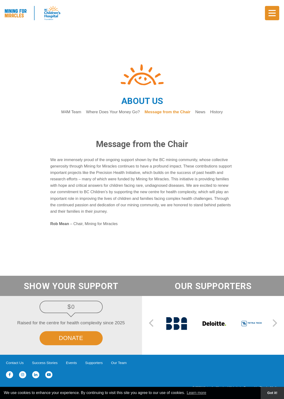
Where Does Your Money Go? (113, 112)
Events (71, 363)
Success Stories (45, 363)
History (216, 112)
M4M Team (71, 112)
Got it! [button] (272, 393)
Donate (71, 338)
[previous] (152, 323)
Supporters (94, 363)
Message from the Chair (168, 112)
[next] (274, 323)
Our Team (119, 363)
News (200, 112)
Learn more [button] (196, 393)
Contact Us (15, 363)
